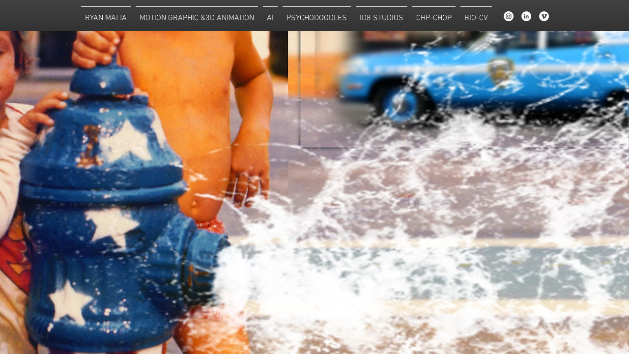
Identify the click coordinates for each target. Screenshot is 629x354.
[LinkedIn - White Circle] (526, 16)
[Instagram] (509, 16)
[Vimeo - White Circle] (544, 16)
